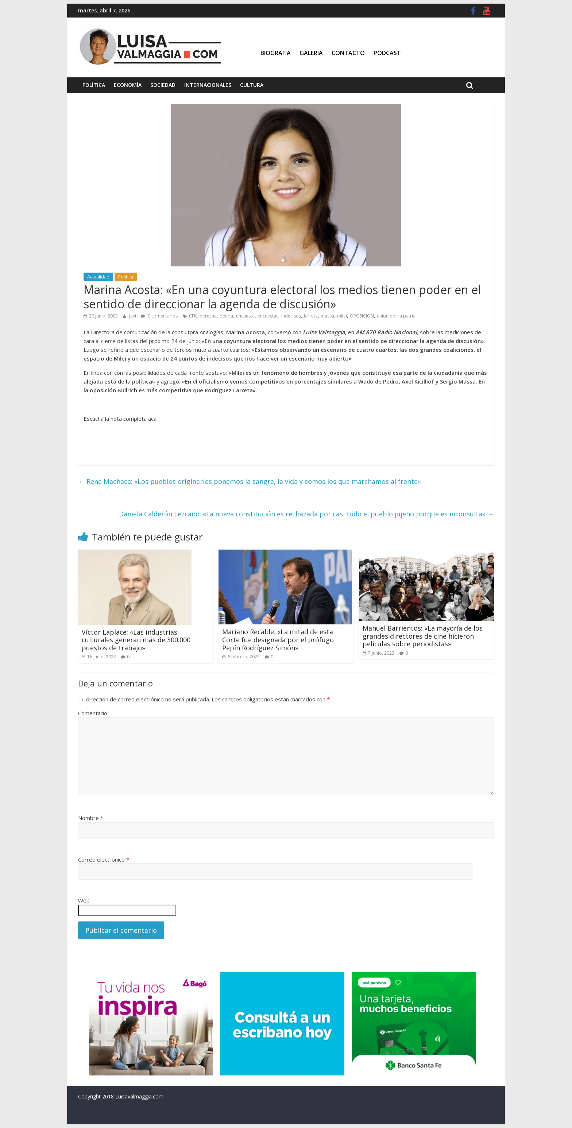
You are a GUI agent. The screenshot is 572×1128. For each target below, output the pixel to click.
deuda (226, 316)
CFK (193, 316)
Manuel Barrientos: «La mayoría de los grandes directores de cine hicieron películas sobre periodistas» (423, 636)
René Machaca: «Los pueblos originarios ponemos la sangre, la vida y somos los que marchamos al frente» (249, 481)
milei (342, 316)
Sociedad (162, 84)
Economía (128, 84)
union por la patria (396, 316)
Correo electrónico (103, 859)
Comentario (92, 713)
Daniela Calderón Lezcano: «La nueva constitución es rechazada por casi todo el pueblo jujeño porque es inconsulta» (306, 513)
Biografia (275, 53)
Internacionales (207, 84)
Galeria (311, 53)
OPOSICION (362, 316)
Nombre (90, 817)
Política (93, 84)
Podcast (387, 53)
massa (327, 316)
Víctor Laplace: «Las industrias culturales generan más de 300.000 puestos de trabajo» (136, 640)
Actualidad (98, 277)
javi (133, 316)
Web (84, 900)
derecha (208, 316)
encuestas (268, 316)
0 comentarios (159, 316)
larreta (311, 316)
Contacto (348, 53)
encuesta (245, 316)
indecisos (291, 316)
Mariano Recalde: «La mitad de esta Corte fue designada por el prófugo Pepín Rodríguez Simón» (278, 639)
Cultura (251, 84)
